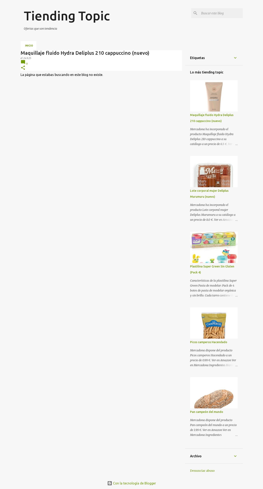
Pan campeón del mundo (206, 412)
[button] (23, 68)
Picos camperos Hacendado (208, 342)
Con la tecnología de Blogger (131, 483)
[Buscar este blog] (221, 13)
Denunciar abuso (202, 471)
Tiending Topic (67, 15)
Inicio (29, 45)
